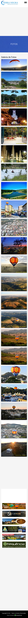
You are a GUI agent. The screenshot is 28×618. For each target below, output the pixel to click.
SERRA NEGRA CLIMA (14, 496)
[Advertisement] (14, 21)
